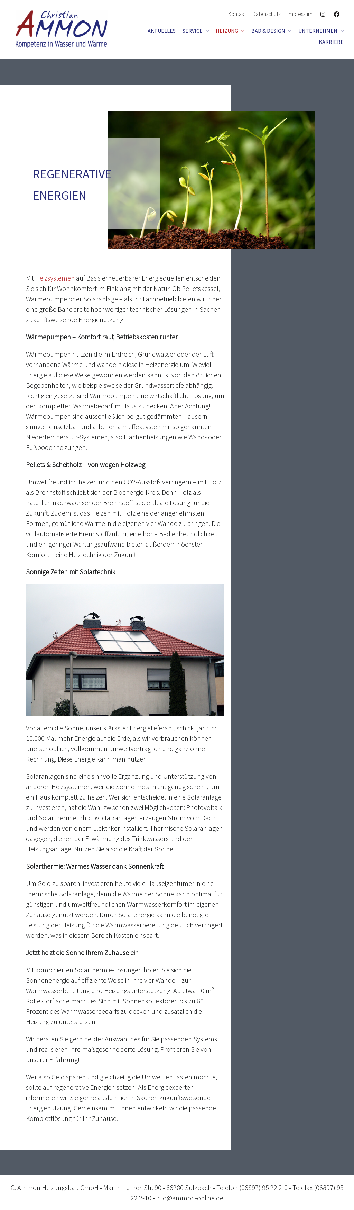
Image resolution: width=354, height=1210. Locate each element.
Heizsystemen (55, 278)
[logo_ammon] (62, 13)
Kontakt (237, 13)
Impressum (300, 13)
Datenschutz (267, 13)
